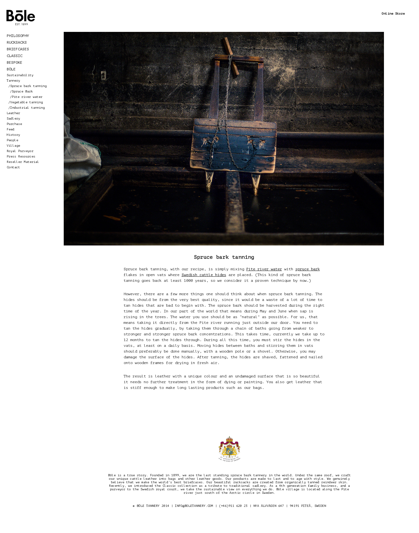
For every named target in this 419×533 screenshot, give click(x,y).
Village (13, 145)
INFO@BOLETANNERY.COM (194, 505)
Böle (11, 69)
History (13, 134)
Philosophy (18, 35)
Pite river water (27, 97)
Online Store (393, 13)
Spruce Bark (22, 91)
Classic (14, 56)
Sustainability (20, 75)
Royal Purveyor (20, 151)
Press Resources (21, 156)
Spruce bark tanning (28, 86)
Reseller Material (23, 162)
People (12, 140)
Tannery (13, 80)
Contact (13, 167)
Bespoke (14, 62)
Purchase (14, 124)
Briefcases (18, 49)
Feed (10, 129)
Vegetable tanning (26, 102)
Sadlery (13, 118)
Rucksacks (17, 42)
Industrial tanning (27, 107)
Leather (13, 113)
